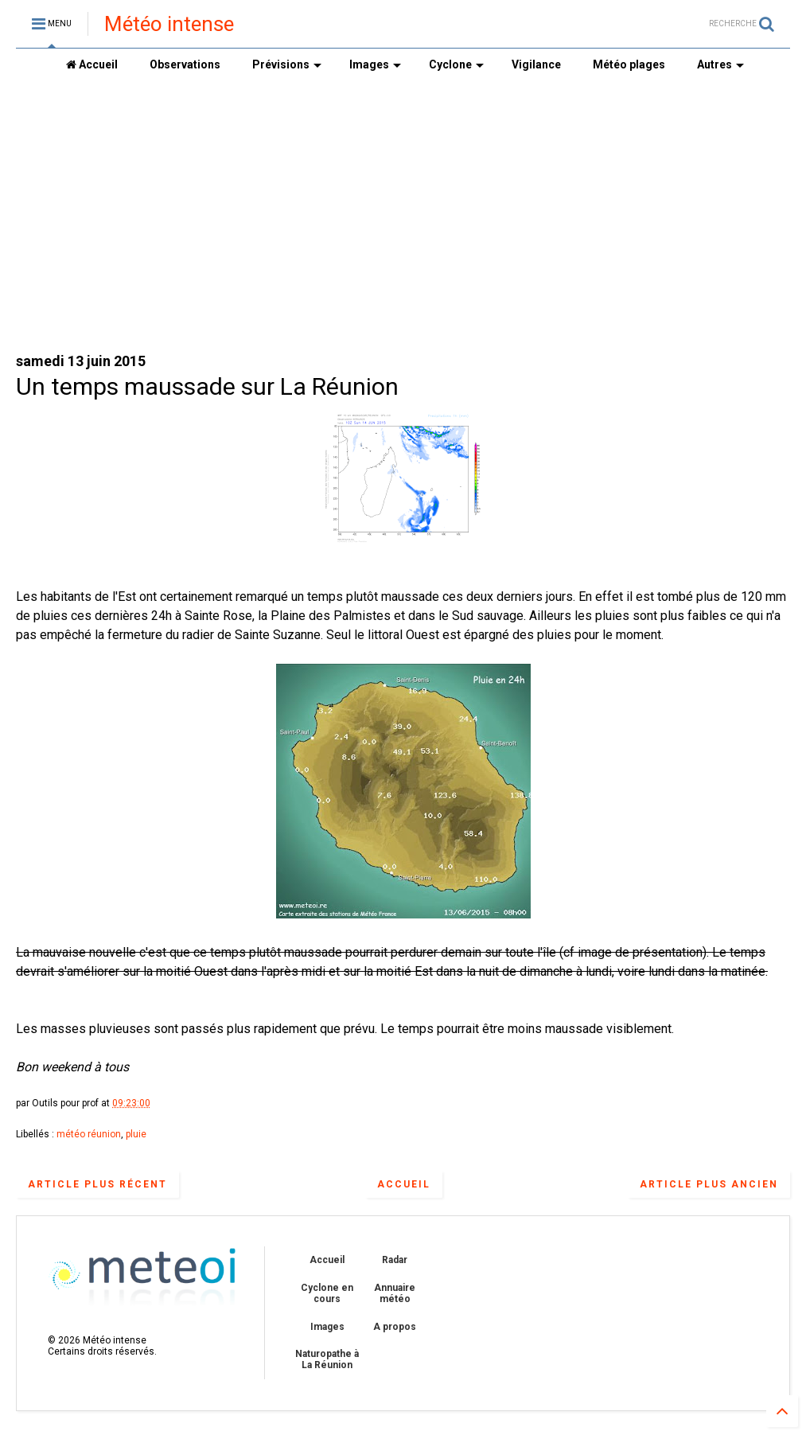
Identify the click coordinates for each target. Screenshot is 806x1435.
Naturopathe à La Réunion (327, 1359)
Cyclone (456, 64)
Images (375, 64)
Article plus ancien (709, 1184)
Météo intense (169, 24)
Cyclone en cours (327, 1293)
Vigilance (536, 64)
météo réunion (88, 1134)
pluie (136, 1134)
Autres (720, 64)
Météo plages (629, 64)
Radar (394, 1259)
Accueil (92, 64)
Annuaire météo (394, 1293)
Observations (185, 64)
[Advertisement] (403, 215)
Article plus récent (97, 1184)
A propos (394, 1326)
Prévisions (286, 64)
